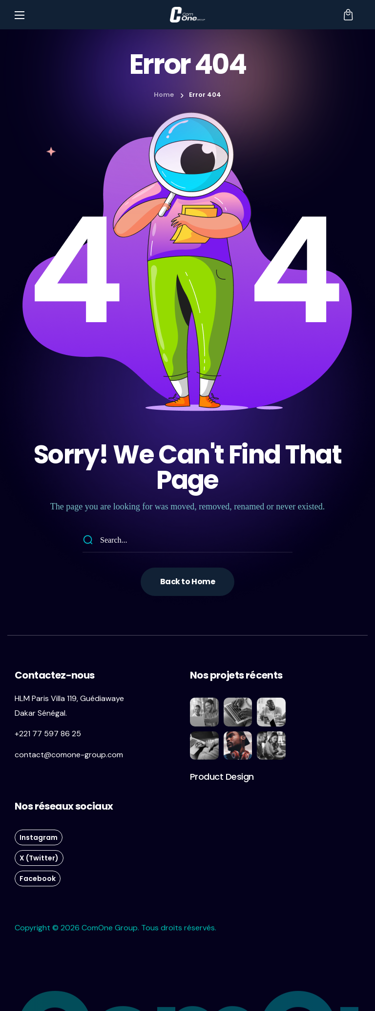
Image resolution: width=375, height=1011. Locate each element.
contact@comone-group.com (69, 754)
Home (164, 94)
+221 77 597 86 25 (48, 733)
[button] (348, 14)
